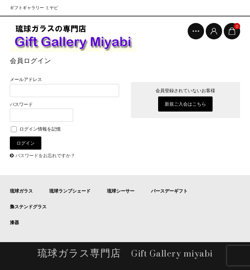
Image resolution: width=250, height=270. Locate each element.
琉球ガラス (21, 191)
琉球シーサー (121, 191)
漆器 (14, 222)
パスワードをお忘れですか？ (45, 155)
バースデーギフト (169, 191)
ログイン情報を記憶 (36, 129)
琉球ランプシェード (70, 191)
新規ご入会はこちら (185, 104)
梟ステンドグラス (28, 206)
